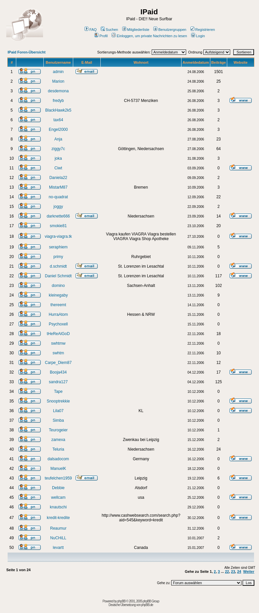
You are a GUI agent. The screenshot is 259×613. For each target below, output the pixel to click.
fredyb (58, 100)
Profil (101, 36)
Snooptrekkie (58, 401)
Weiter (248, 571)
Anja (58, 139)
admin (58, 71)
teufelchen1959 (58, 478)
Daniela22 (58, 177)
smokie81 (58, 225)
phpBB (121, 601)
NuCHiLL (58, 538)
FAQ (90, 30)
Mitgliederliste (135, 30)
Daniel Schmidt (58, 276)
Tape (58, 391)
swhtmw (58, 343)
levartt (58, 547)
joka (58, 158)
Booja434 (58, 372)
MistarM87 (58, 187)
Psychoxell (58, 324)
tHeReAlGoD (58, 333)
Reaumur (58, 528)
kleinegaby (58, 295)
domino (58, 285)
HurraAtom (58, 314)
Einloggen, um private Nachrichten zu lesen (149, 36)
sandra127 (58, 382)
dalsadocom (58, 459)
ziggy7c (58, 148)
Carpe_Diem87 (58, 362)
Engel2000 (58, 129)
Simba (58, 420)
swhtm (58, 353)
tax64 (58, 120)
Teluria (58, 449)
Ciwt (58, 168)
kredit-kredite (58, 517)
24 (239, 571)
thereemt (58, 305)
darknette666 (58, 216)
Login (198, 36)
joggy (58, 206)
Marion (58, 81)
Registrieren (202, 30)
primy (58, 256)
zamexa (58, 439)
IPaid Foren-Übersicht (26, 52)
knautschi (58, 507)
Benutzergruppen (169, 30)
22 (227, 571)
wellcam (58, 497)
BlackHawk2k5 (58, 110)
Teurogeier (58, 430)
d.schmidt (58, 266)
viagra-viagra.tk (58, 236)
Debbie (58, 487)
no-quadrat (58, 197)
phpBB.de (147, 605)
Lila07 (58, 410)
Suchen (109, 30)
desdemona (58, 91)
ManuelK (58, 468)
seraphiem (58, 247)
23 (233, 571)
